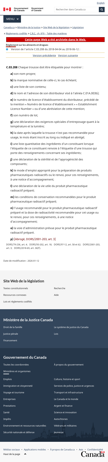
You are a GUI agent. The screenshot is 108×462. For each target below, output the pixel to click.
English (101, 3)
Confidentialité (95, 449)
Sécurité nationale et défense (18, 432)
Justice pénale (10, 333)
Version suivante (68, 55)
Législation (78, 27)
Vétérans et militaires (65, 425)
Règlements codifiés (16, 33)
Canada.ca (9, 27)
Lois (56, 333)
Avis (81, 449)
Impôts (7, 419)
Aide (56, 295)
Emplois (7, 379)
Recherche (59, 288)
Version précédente (44, 55)
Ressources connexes (14, 295)
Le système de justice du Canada (71, 327)
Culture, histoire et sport (67, 379)
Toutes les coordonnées (16, 364)
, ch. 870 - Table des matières (48, 33)
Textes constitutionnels (15, 288)
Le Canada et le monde (66, 399)
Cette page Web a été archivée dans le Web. (55, 39)
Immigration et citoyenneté (17, 385)
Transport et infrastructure (68, 392)
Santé (6, 412)
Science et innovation (65, 412)
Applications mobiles (35, 449)
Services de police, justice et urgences (74, 385)
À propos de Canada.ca (62, 449)
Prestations (9, 405)
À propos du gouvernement (69, 364)
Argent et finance (63, 405)
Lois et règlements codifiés (17, 301)
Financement (10, 340)
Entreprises (9, 399)
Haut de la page (14, 454)
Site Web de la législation (56, 27)
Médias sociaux (11, 449)
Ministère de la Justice (28, 27)
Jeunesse (58, 432)
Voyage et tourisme (13, 392)
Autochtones (61, 419)
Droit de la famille (12, 327)
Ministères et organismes (17, 371)
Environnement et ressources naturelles (24, 425)
